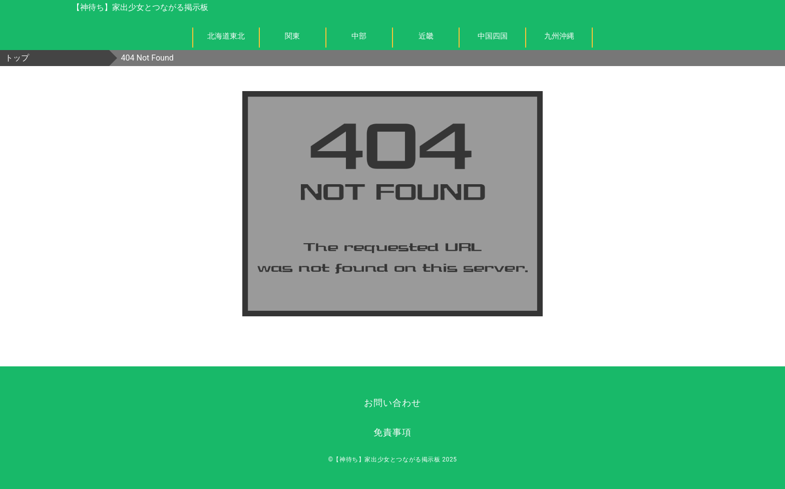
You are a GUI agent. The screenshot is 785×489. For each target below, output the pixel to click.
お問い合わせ (392, 402)
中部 (358, 36)
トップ (17, 58)
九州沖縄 (559, 36)
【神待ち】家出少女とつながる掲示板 (140, 7)
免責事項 (392, 432)
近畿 (426, 36)
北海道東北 (226, 36)
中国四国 (493, 36)
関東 (292, 36)
